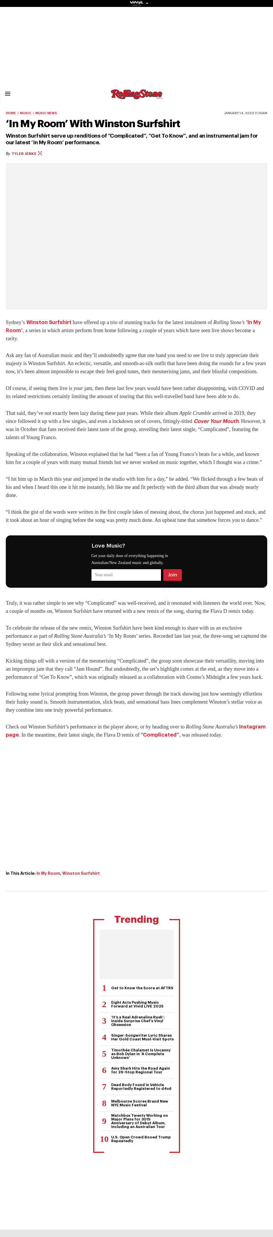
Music (25, 113)
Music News (46, 113)
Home (11, 113)
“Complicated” (160, 734)
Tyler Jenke (27, 154)
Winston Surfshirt (49, 322)
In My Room (48, 873)
